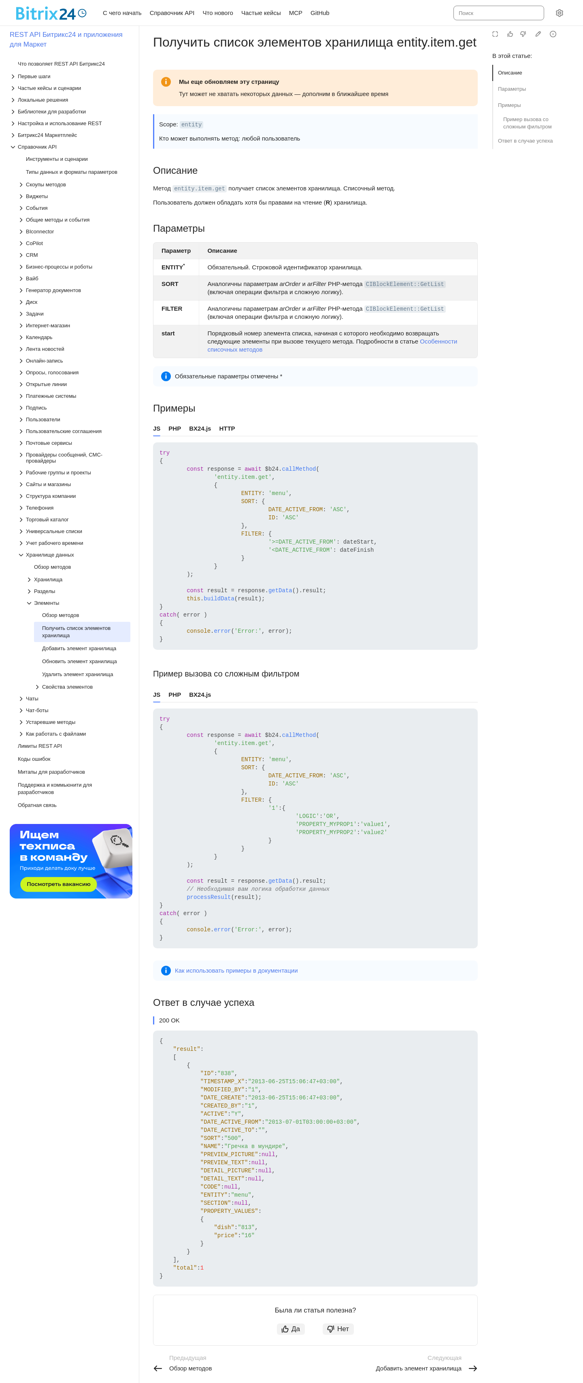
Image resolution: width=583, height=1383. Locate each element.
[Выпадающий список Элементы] (78, 603)
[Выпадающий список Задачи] (74, 314)
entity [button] (191, 125)
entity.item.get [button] (199, 189)
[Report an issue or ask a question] (553, 34)
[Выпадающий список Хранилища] (78, 579)
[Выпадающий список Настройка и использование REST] (70, 123)
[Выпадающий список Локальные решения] (70, 100)
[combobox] (498, 13)
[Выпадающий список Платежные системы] (74, 396)
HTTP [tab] (227, 428)
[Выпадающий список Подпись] (74, 408)
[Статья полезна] (510, 34)
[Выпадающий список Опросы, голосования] (74, 372)
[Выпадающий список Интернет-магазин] (74, 325)
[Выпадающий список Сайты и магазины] (74, 484)
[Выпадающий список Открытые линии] (74, 384)
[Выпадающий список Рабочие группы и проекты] (74, 472)
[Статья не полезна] (523, 34)
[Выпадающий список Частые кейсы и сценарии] (70, 88)
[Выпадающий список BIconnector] (74, 231)
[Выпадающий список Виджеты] (74, 196)
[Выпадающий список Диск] (74, 302)
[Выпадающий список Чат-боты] (74, 710)
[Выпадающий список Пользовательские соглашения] (74, 431)
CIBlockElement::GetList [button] (405, 284)
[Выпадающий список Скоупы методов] (74, 184)
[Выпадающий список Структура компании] (74, 496)
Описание (510, 73)
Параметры (512, 89)
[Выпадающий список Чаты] (74, 698)
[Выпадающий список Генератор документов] (74, 290)
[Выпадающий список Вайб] (74, 278)
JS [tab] (156, 428)
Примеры (509, 105)
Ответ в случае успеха (525, 141)
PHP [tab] (174, 428)
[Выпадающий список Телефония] (74, 508)
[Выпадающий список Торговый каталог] (74, 519)
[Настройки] (559, 13)
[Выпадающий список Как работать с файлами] (74, 734)
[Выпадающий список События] (74, 208)
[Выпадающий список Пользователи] (74, 419)
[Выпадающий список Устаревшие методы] (74, 722)
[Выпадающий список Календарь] (74, 337)
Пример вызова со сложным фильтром (527, 123)
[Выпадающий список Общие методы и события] (74, 220)
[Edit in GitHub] (538, 34)
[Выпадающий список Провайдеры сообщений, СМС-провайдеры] (74, 458)
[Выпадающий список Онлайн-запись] (74, 361)
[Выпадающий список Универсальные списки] (74, 531)
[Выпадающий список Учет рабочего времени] (74, 543)
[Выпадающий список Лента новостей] (74, 349)
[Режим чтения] (495, 34)
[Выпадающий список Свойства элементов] (82, 687)
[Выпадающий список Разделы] (78, 591)
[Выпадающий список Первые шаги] (70, 76)
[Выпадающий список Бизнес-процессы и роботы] (74, 267)
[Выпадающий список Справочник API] (70, 147)
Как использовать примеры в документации (236, 970)
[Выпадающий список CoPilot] (74, 243)
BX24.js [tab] (200, 428)
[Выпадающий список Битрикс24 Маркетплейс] (70, 135)
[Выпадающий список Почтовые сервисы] (74, 443)
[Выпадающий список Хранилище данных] (74, 555)
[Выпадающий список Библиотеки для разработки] (70, 111)
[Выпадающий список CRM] (74, 255)
